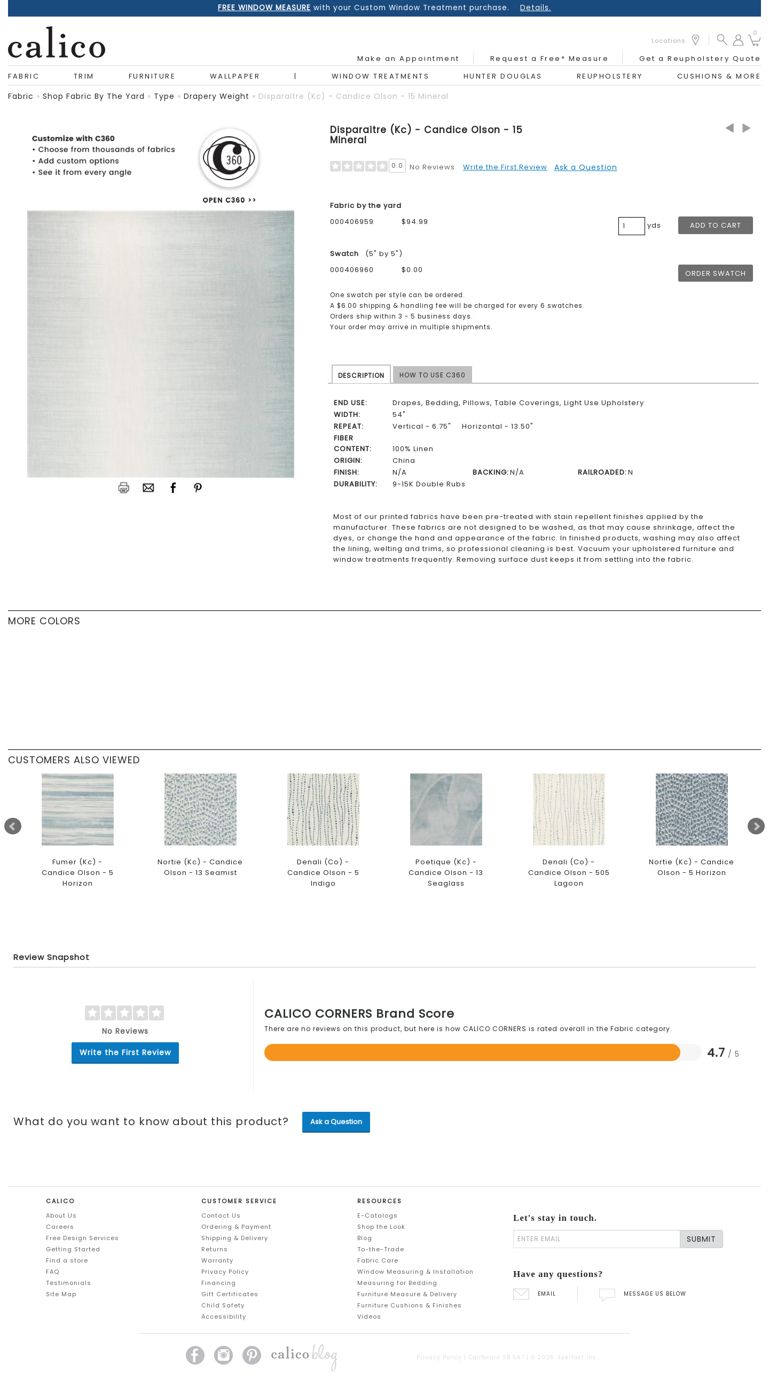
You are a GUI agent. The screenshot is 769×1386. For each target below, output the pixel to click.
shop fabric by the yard (94, 96)
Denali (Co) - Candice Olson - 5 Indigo (323, 872)
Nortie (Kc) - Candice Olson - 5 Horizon (691, 867)
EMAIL (534, 1294)
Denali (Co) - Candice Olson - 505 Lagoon (569, 872)
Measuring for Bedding (397, 1283)
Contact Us (221, 1215)
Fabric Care (377, 1260)
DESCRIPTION (361, 375)
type (164, 96)
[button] (722, 39)
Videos (369, 1316)
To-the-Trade (380, 1249)
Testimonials (68, 1283)
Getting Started (73, 1249)
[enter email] (596, 1239)
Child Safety (223, 1305)
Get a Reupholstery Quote (700, 58)
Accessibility (223, 1316)
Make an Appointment (408, 58)
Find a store (67, 1260)
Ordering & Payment (236, 1226)
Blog (364, 1238)
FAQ (52, 1271)
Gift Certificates (229, 1294)
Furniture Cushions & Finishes (409, 1305)
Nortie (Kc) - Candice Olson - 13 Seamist (200, 867)
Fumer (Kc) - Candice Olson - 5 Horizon (78, 872)
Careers (60, 1226)
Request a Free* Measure (549, 58)
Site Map (61, 1294)
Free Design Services (82, 1238)
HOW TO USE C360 (432, 375)
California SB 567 (496, 1357)
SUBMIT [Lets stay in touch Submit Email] (701, 1239)
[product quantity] (631, 226)
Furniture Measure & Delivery (407, 1294)
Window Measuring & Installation (415, 1271)
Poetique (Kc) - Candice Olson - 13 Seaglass (446, 872)
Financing (218, 1283)
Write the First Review (505, 167)
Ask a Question (585, 167)
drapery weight (216, 96)
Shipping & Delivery (234, 1238)
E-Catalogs (377, 1215)
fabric (21, 96)
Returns (214, 1249)
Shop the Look (381, 1226)
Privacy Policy (225, 1271)
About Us (61, 1215)
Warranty (217, 1260)
